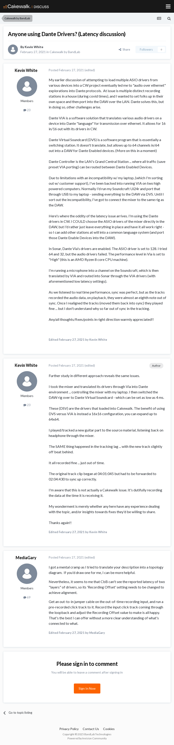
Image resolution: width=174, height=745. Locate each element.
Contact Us (91, 729)
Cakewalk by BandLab (65, 52)
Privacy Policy (69, 729)
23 (27, 110)
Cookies (109, 729)
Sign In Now (87, 688)
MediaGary (26, 557)
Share (124, 49)
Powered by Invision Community (87, 738)
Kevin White (34, 47)
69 (27, 597)
